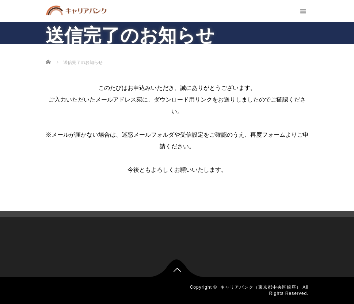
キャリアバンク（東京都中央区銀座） (260, 287)
